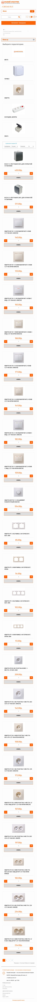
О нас (4, 985)
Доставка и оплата (7, 986)
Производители (6, 993)
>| (12, 960)
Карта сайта (5, 996)
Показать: (22, 146)
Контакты (5, 988)
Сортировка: (7, 146)
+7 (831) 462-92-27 (7, 6)
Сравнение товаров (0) (11, 143)
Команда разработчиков (18, 1000)
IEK (4, 35)
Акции (4, 995)
